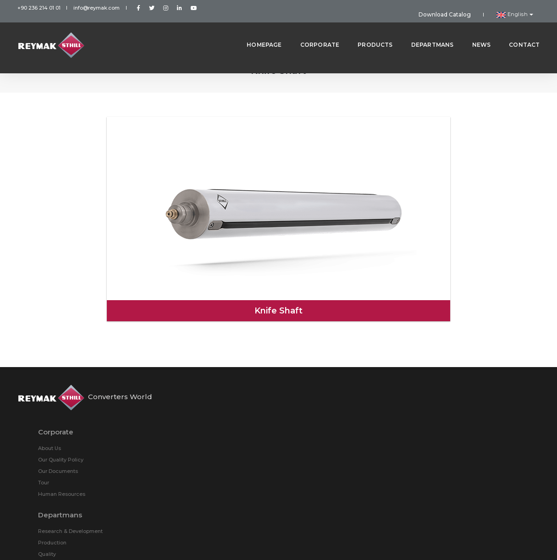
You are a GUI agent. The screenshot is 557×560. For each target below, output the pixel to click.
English (519, 7)
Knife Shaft (334, 391)
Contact (517, 31)
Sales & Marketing (209, 475)
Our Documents (206, 380)
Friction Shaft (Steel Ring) (352, 368)
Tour (191, 391)
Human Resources (209, 403)
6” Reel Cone (336, 426)
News (474, 31)
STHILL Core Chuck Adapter (465, 403)
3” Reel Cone (446, 426)
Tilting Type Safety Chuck (352, 414)
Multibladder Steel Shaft (460, 380)
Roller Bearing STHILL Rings (355, 437)
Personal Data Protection (278, 541)
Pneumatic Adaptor (455, 391)
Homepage (256, 31)
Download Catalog (464, 7)
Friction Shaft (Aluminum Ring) (469, 368)
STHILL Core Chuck (344, 403)
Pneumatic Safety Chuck (461, 414)
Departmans (425, 31)
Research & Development (218, 441)
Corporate (312, 31)
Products (367, 31)
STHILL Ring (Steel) (454, 357)
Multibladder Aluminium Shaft (358, 380)
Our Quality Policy (208, 368)
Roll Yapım (526, 541)
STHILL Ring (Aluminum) (351, 357)
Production (200, 453)
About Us (197, 357)
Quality (195, 464)
